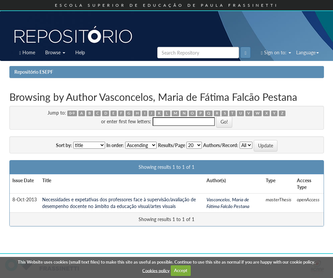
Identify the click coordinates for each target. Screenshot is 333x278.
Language (307, 52)
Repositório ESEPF (33, 72)
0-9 (72, 113)
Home (27, 53)
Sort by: (64, 145)
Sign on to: (276, 53)
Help (80, 52)
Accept (180, 270)
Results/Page (171, 145)
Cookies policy (156, 270)
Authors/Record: (220, 145)
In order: (115, 145)
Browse (55, 52)
